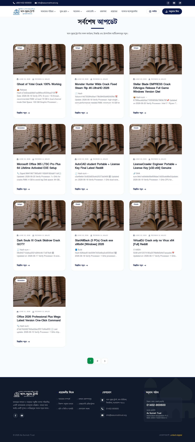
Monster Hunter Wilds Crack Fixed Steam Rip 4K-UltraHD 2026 (96, 86)
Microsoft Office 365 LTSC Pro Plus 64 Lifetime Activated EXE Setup (39, 166)
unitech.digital (176, 435)
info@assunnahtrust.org (46, 3)
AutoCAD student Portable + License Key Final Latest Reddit (97, 166)
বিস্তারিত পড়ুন (23, 113)
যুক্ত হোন (64, 11)
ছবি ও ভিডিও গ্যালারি (65, 408)
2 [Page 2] (97, 361)
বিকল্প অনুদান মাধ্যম (65, 404)
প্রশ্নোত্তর (114, 11)
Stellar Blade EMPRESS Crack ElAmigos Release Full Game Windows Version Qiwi (151, 88)
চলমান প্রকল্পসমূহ (84, 399)
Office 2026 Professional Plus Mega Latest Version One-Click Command (39, 318)
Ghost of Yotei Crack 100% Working (39, 84)
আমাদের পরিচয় (48, 11)
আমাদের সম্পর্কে (63, 399)
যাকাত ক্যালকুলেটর (129, 11)
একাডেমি (91, 11)
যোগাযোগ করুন (83, 408)
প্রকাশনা (103, 11)
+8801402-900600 (22, 3)
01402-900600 (112, 408)
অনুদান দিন (172, 11)
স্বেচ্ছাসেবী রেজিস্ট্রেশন (85, 404)
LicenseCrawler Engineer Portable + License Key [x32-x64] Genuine (155, 166)
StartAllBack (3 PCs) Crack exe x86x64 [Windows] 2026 (94, 242)
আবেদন (77, 11)
